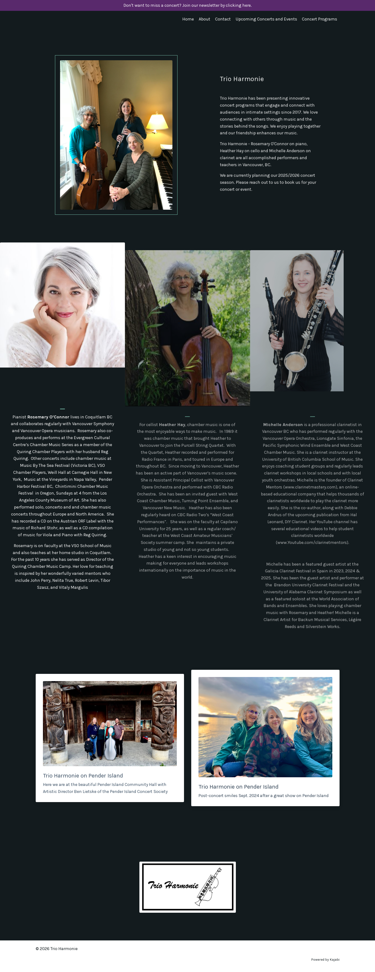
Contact (223, 19)
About (204, 19)
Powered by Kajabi (325, 960)
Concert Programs (319, 19)
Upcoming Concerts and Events (266, 19)
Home (188, 19)
